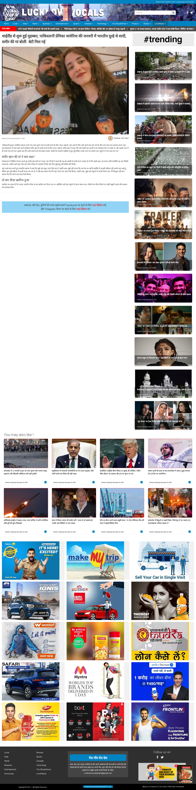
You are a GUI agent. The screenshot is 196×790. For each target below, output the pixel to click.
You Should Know (120, 24)
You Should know (43, 769)
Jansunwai (181, 2)
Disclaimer (180, 787)
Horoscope (9, 773)
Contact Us (154, 787)
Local (16, 24)
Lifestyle (88, 24)
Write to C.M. (170, 2)
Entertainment (62, 24)
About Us (145, 787)
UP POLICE (190, 2)
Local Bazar (160, 24)
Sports (76, 24)
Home (6, 24)
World (35, 24)
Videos (147, 24)
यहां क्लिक (98, 205)
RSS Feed (171, 787)
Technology (102, 24)
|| (101, 29)
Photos (135, 24)
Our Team (163, 787)
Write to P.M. (160, 2)
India (25, 24)
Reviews (39, 752)
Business (47, 24)
